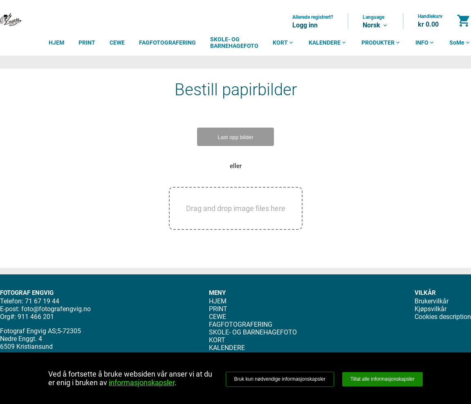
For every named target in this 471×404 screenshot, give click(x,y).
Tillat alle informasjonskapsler (382, 379)
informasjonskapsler (142, 382)
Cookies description (443, 317)
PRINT (86, 42)
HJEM (56, 42)
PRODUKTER (381, 42)
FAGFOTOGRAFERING (167, 42)
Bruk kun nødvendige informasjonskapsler (279, 379)
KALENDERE (328, 42)
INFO (425, 42)
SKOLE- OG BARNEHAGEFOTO (234, 42)
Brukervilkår (432, 301)
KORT (283, 42)
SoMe (460, 42)
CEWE (117, 42)
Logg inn (305, 25)
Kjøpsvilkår (430, 309)
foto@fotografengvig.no (56, 309)
